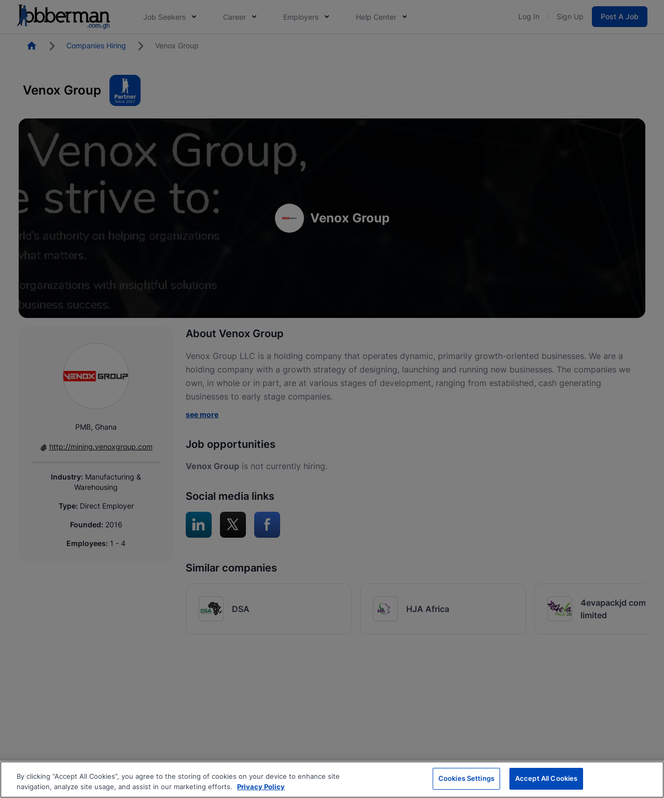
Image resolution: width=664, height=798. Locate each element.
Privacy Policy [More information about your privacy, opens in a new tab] (261, 786)
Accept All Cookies (546, 778)
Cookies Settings (466, 778)
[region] (332, 779)
